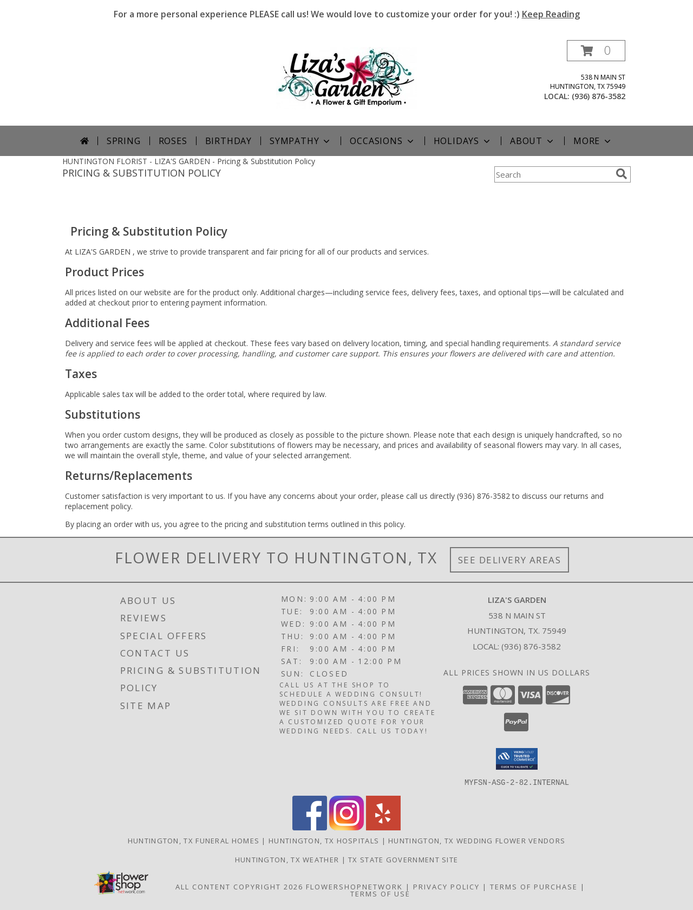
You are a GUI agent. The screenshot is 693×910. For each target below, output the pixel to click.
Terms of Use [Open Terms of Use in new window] (380, 893)
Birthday (228, 141)
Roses (173, 141)
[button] (596, 50)
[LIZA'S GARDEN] (346, 77)
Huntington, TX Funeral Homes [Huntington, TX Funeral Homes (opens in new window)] (193, 840)
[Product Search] (553, 174)
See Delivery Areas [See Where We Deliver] (509, 560)
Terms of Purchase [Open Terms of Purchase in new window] (534, 886)
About (532, 141)
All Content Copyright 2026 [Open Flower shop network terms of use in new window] (239, 886)
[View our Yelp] (383, 827)
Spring (124, 141)
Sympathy (301, 141)
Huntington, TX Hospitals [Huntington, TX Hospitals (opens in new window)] (324, 840)
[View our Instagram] (346, 827)
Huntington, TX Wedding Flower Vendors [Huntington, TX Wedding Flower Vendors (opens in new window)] (476, 840)
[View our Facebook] (309, 827)
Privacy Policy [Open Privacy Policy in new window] (446, 886)
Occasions (382, 141)
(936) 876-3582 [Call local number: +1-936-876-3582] (598, 96)
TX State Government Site (403, 859)
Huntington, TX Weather (287, 859)
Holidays (463, 141)
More (593, 141)
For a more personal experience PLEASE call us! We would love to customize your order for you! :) (347, 14)
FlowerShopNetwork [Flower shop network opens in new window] (354, 886)
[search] (621, 174)
